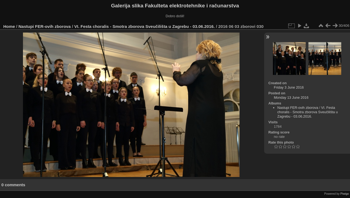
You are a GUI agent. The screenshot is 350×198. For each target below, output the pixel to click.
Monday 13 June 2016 (291, 97)
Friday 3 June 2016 (289, 87)
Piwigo (344, 193)
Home (9, 26)
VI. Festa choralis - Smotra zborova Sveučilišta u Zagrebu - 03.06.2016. (144, 26)
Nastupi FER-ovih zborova (45, 26)
